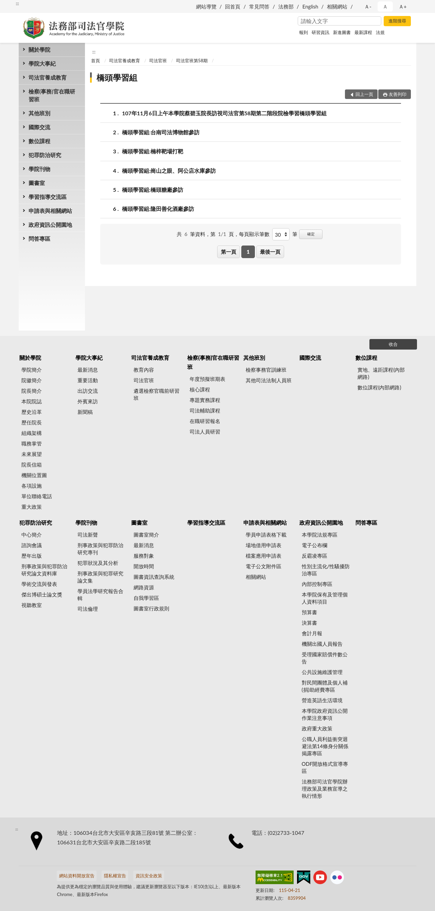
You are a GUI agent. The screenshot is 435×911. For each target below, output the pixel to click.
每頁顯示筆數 (254, 234)
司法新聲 (87, 535)
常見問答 (259, 6)
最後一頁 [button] (270, 252)
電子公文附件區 (263, 566)
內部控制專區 (317, 584)
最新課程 (363, 32)
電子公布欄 (314, 545)
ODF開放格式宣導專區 (325, 767)
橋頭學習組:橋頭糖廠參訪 (152, 189)
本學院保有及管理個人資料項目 (325, 598)
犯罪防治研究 (45, 155)
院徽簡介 (31, 380)
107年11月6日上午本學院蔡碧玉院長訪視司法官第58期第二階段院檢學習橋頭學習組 (224, 113)
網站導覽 (206, 6)
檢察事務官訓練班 (266, 370)
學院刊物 (39, 169)
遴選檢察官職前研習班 (156, 394)
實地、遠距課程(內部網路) (381, 373)
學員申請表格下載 (266, 535)
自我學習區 (146, 598)
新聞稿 (85, 412)
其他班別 (39, 113)
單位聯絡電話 (36, 496)
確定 (311, 234)
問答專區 (39, 238)
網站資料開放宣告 (76, 875)
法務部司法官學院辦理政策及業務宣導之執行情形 (325, 788)
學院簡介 (31, 370)
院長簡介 (31, 391)
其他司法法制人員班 (269, 380)
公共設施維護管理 (322, 672)
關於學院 (39, 49)
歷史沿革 (31, 412)
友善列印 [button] (397, 94)
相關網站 (337, 6)
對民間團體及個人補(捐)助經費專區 (325, 686)
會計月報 (312, 633)
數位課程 (39, 141)
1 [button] (248, 252)
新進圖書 (342, 32)
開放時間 (144, 566)
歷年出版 (31, 556)
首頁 (95, 60)
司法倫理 (87, 609)
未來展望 (31, 454)
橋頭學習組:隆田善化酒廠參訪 (158, 209)
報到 (303, 32)
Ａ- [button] (367, 6)
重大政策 (31, 507)
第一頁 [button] (228, 252)
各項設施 (31, 486)
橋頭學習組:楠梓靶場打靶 (152, 151)
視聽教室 (31, 605)
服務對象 (144, 556)
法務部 (286, 6)
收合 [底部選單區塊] (393, 344)
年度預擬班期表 (207, 379)
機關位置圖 (34, 475)
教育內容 (144, 370)
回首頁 (232, 6)
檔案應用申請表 (263, 556)
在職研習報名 (205, 421)
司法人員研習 (205, 431)
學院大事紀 (42, 63)
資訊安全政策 (149, 875)
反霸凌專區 (314, 556)
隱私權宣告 (115, 875)
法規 (380, 32)
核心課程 (200, 389)
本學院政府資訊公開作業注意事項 (325, 714)
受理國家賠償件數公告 (325, 657)
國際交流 (39, 127)
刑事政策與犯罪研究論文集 (100, 577)
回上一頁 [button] (364, 94)
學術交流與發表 (39, 584)
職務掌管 (31, 443)
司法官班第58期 (192, 60)
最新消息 (87, 370)
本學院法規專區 (319, 535)
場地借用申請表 (263, 545)
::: (17, 3)
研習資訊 (320, 32)
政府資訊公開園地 (50, 224)
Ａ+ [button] (403, 6)
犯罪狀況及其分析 (97, 563)
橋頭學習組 (117, 77)
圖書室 (37, 183)
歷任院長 (31, 422)
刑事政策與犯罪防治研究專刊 (100, 548)
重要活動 (87, 380)
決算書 (309, 623)
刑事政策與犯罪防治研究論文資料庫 (44, 569)
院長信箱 (31, 464)
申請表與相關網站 (50, 210)
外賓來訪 (87, 401)
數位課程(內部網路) (379, 387)
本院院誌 (31, 401)
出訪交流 (87, 391)
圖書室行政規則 (151, 608)
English (310, 6)
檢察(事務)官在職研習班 (52, 95)
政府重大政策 (317, 728)
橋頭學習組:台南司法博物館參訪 (160, 132)
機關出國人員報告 (322, 644)
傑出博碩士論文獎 (41, 594)
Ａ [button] (385, 6)
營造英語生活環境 (322, 700)
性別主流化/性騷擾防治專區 (326, 569)
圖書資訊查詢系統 (154, 577)
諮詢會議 (31, 545)
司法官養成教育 (48, 77)
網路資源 (144, 587)
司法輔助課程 (205, 410)
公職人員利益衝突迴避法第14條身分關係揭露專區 (325, 746)
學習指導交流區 (48, 196)
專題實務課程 (205, 400)
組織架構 (31, 433)
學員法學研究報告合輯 (100, 594)
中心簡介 (31, 535)
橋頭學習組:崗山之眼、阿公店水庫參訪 (169, 170)
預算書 (309, 612)
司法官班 (158, 60)
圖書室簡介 (146, 535)
